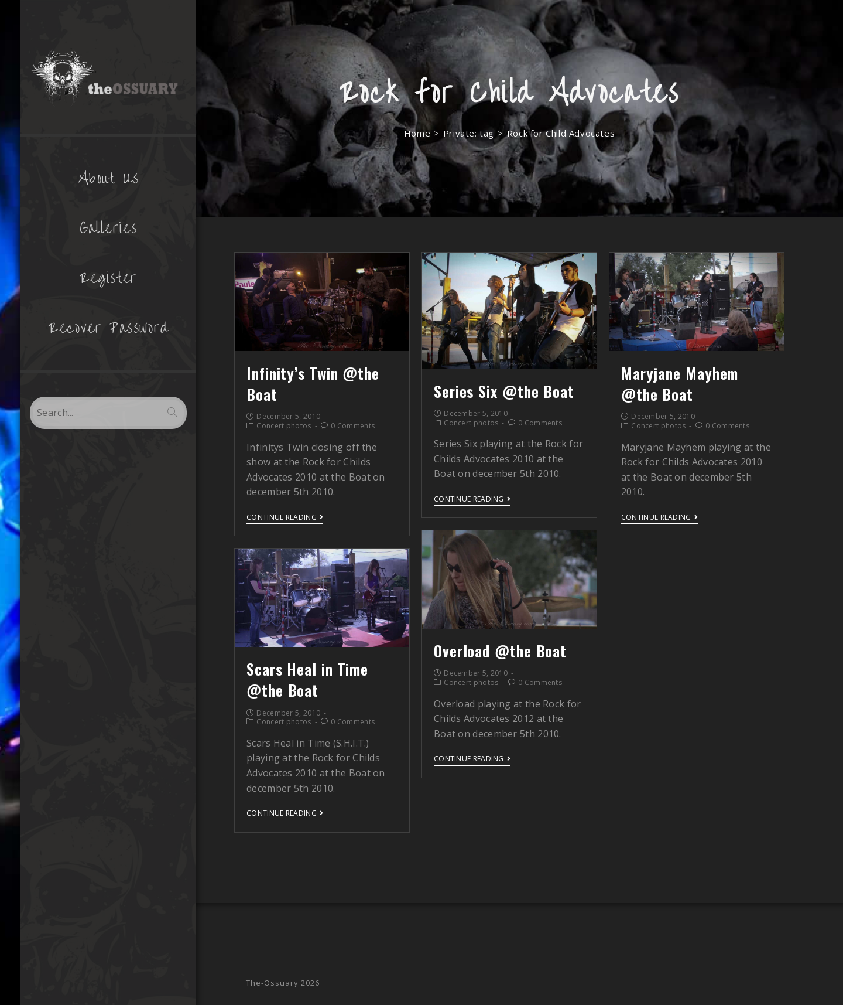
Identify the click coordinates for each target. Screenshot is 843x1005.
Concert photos (283, 426)
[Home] (417, 133)
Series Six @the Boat (504, 391)
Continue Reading (284, 517)
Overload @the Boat (500, 650)
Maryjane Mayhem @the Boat (680, 384)
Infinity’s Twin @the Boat (312, 384)
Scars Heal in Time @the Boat (307, 679)
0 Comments (353, 426)
